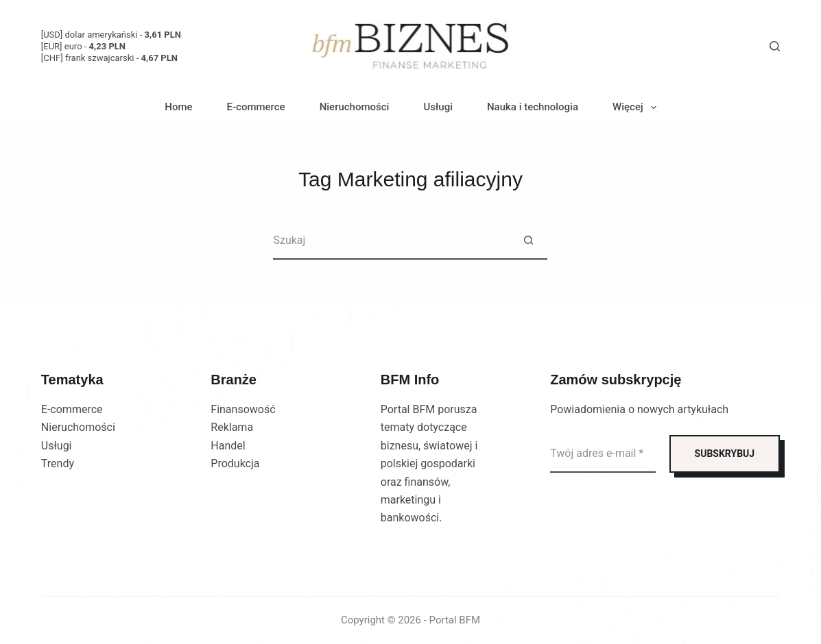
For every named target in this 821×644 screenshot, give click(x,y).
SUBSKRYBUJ (725, 453)
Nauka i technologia (532, 107)
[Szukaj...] (391, 241)
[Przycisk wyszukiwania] (528, 241)
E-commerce (256, 107)
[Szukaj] (775, 46)
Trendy (57, 463)
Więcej (637, 107)
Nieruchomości (355, 107)
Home (178, 107)
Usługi (438, 107)
